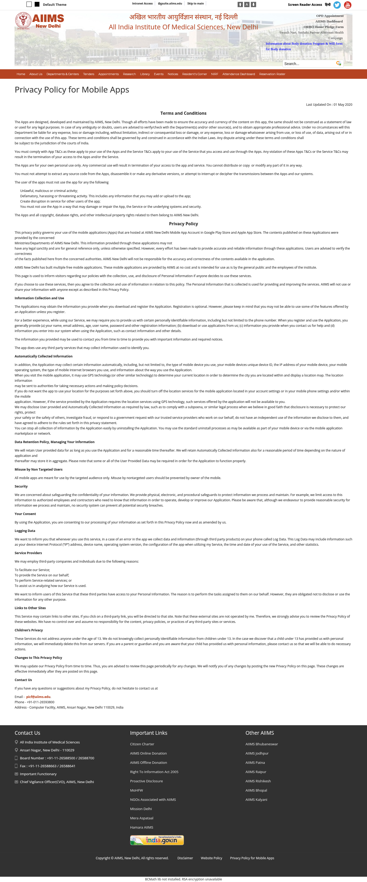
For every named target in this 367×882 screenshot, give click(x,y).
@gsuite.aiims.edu (170, 3)
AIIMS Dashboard (329, 21)
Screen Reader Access (305, 4)
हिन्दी (327, 4)
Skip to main (195, 3)
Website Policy (211, 858)
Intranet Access (142, 3)
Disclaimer (185, 858)
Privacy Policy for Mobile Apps (252, 858)
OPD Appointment (330, 16)
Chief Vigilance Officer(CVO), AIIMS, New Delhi (57, 781)
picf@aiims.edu (38, 697)
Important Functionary (38, 773)
